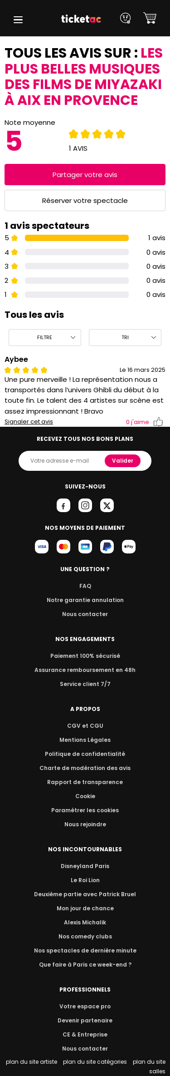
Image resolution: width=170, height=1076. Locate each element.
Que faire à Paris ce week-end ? (85, 964)
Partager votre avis (85, 174)
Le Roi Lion (85, 880)
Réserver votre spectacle (85, 200)
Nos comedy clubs (84, 936)
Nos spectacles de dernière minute (85, 950)
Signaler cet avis (29, 422)
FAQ (84, 586)
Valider (123, 460)
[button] (18, 20)
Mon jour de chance (85, 908)
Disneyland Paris (85, 866)
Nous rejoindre (85, 824)
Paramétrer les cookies (85, 810)
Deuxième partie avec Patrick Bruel (85, 894)
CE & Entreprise (85, 1034)
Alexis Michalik (85, 922)
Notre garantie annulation (85, 600)
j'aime (144, 422)
